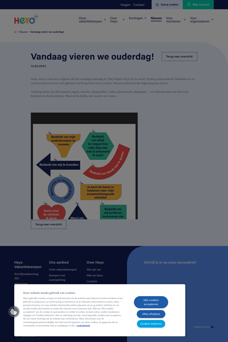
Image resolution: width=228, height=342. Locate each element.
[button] (13, 311)
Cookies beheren (151, 323)
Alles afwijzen (151, 314)
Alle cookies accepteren (151, 302)
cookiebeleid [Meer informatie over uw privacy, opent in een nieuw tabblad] (83, 325)
